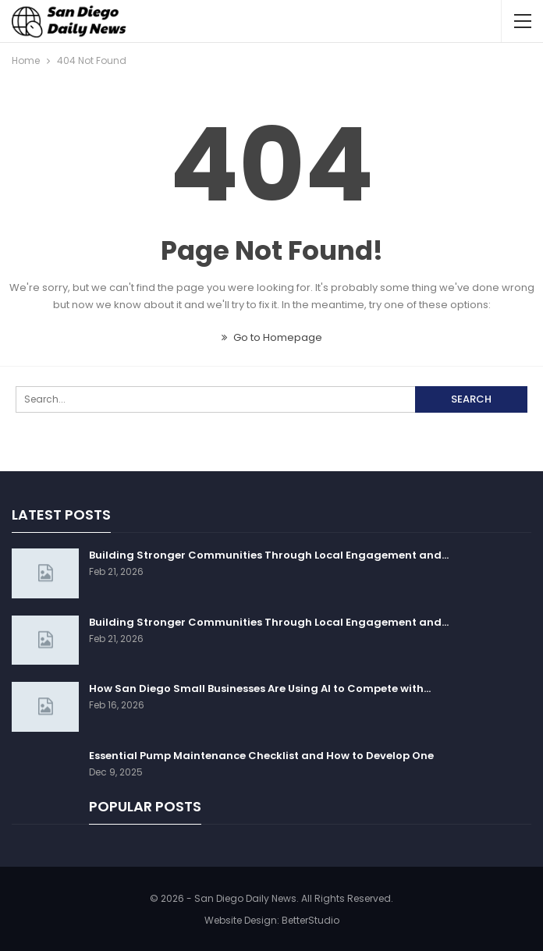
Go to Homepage (272, 337)
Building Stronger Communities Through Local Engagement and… (269, 555)
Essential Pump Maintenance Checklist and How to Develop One (261, 755)
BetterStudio (310, 920)
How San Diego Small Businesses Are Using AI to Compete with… (260, 688)
